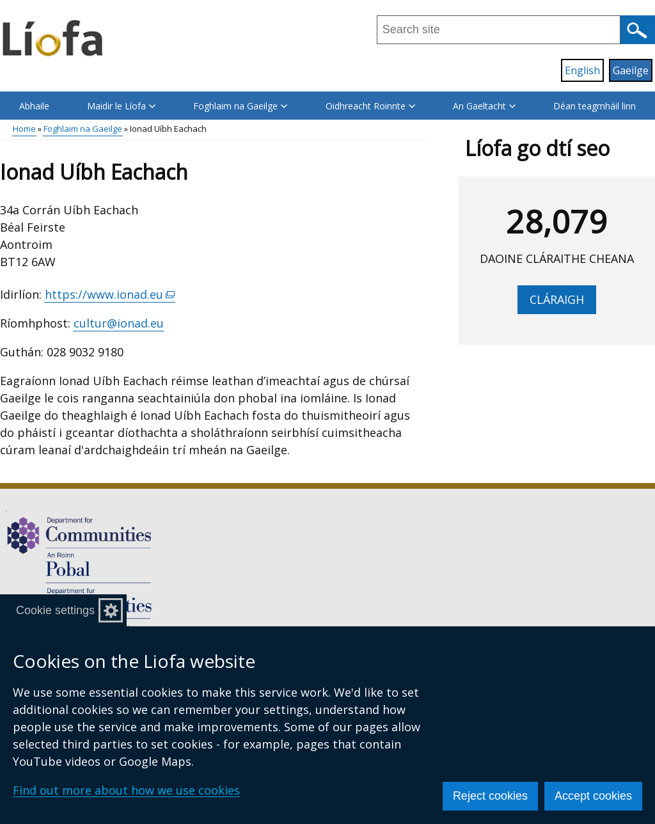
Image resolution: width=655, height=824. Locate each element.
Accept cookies (593, 795)
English (582, 70)
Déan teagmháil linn (594, 106)
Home (24, 128)
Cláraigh (557, 299)
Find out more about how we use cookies (126, 790)
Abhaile (34, 106)
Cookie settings (55, 610)
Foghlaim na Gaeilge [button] (240, 106)
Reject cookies (490, 795)
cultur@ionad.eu (119, 323)
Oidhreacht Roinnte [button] (370, 106)
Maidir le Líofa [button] (121, 106)
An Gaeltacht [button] (484, 106)
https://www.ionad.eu (110, 295)
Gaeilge (631, 70)
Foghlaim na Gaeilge (82, 128)
